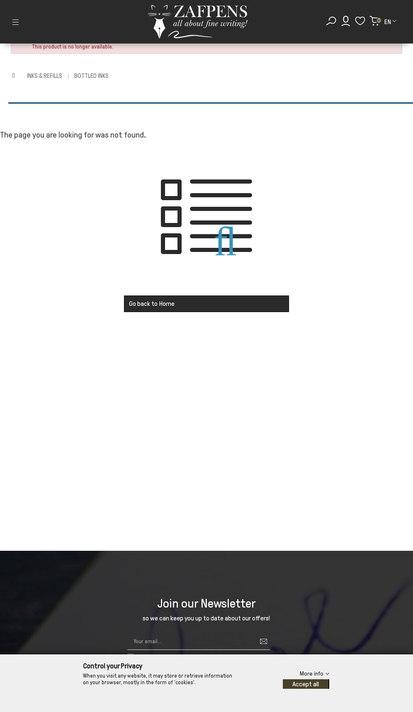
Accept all (305, 684)
